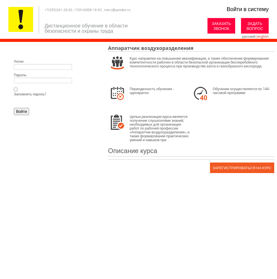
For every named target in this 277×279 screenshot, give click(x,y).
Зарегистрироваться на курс (242, 167)
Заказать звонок (221, 26)
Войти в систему (248, 9)
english (263, 36)
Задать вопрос (255, 26)
